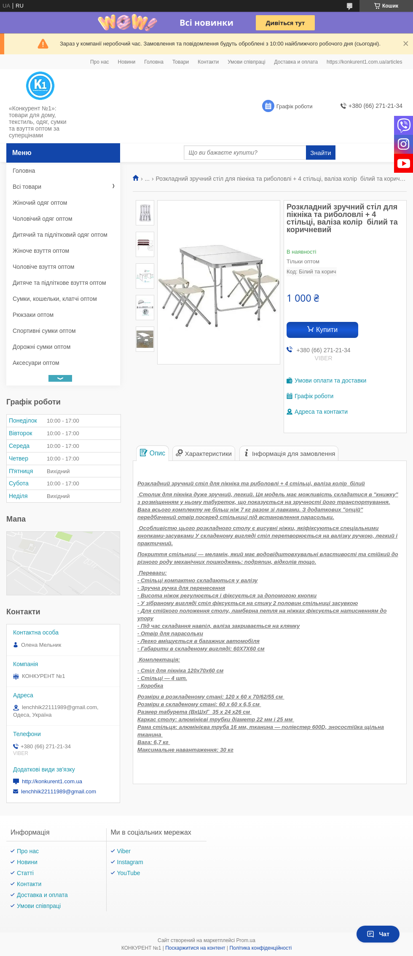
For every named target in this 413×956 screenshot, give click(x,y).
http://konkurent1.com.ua (52, 781)
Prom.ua (245, 940)
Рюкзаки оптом (33, 314)
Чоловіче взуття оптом (43, 266)
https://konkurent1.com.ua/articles (364, 62)
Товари (180, 62)
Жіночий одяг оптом (40, 202)
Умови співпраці (246, 62)
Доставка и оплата (296, 62)
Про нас (99, 62)
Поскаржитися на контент (195, 948)
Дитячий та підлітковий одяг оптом (60, 234)
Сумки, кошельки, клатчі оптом (55, 298)
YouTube (128, 873)
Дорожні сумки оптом (41, 346)
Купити (327, 329)
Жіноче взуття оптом (41, 250)
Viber (124, 851)
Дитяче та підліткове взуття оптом (59, 282)
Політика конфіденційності (260, 948)
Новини (127, 62)
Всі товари (27, 186)
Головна (154, 62)
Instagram (130, 862)
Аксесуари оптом (36, 362)
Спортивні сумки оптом (44, 330)
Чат (378, 934)
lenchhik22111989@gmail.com (58, 791)
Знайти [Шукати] (320, 152)
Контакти (208, 62)
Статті (25, 873)
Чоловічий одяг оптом (42, 218)
